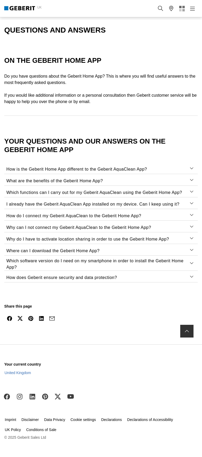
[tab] (191, 168)
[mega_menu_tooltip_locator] (171, 8)
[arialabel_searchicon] (160, 8)
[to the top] (187, 331)
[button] (160, 8)
